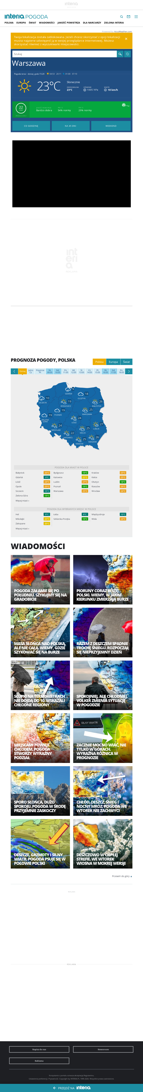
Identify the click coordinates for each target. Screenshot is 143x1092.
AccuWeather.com (123, 31)
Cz (30, 371)
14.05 (89, 371)
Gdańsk (19, 477)
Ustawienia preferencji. (38, 1078)
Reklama (39, 1061)
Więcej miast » (22, 500)
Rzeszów (96, 486)
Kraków (95, 473)
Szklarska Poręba (62, 519)
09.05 (49, 371)
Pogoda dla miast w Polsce (71, 467)
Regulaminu (89, 1075)
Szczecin (20, 491)
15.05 (97, 371)
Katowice (58, 477)
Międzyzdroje (98, 514)
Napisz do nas (39, 1049)
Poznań (57, 486)
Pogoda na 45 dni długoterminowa (71, 126)
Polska (9, 22)
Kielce (94, 477)
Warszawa (58, 491)
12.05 (73, 371)
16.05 (105, 371)
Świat (32, 22)
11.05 (65, 371)
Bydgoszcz (59, 473)
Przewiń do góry (120, 876)
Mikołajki (20, 519)
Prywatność (53, 1078)
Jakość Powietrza (69, 22)
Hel (17, 514)
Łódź (18, 482)
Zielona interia (114, 22)
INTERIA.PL (75, 1078)
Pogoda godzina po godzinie (31, 126)
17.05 (113, 371)
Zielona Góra (22, 495)
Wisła (94, 519)
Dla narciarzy (92, 22)
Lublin (57, 482)
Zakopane (20, 523)
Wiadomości (47, 22)
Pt (40, 371)
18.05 (121, 371)
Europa (21, 22)
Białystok (20, 473)
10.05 (57, 371)
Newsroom (103, 1049)
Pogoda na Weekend (111, 126)
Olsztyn (95, 482)
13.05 (81, 371)
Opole (18, 486)
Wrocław (96, 491)
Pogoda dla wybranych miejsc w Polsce (71, 509)
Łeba (56, 514)
